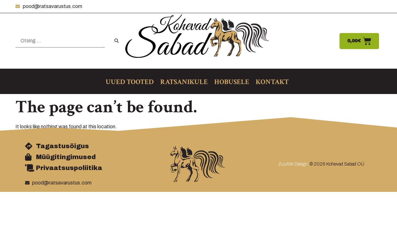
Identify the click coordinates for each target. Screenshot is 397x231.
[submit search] (116, 41)
